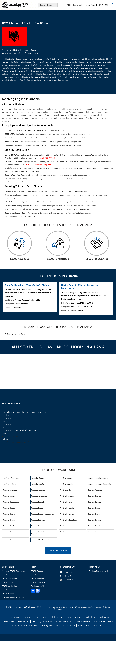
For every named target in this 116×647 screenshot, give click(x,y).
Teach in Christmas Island (41, 540)
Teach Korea (8, 621)
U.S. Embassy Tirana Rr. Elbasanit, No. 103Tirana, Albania (24, 412)
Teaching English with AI (98, 571)
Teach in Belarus (66, 502)
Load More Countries (58, 550)
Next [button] (112, 297)
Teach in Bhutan (94, 508)
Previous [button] (3, 297)
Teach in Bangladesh (11, 502)
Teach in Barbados (38, 502)
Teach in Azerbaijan (39, 496)
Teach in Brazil (93, 514)
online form (20, 334)
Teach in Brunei (9, 520)
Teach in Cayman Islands (12, 532)
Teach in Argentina (10, 490)
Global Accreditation (64, 621)
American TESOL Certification (13, 571)
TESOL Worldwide (38, 582)
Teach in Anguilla (66, 484)
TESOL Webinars (37, 578)
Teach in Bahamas (67, 496)
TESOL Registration (47, 158)
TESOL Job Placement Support (38, 164)
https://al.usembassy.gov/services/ (15, 442)
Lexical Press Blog (14, 617)
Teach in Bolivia (9, 514)
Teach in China (8, 540)
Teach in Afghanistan (11, 478)
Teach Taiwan (23, 621)
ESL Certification (32, 617)
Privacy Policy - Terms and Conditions (58, 625)
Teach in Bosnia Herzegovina (42, 514)
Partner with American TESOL (25, 625)
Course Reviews (83, 621)
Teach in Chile (93, 532)
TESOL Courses (74, 617)
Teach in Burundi (94, 520)
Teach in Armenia (38, 490)
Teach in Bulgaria (38, 520)
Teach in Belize (9, 508)
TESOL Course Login (75, 5)
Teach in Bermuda (67, 508)
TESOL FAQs (36, 575)
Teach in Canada (66, 526)
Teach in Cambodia (10, 526)
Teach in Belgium (94, 502)
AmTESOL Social (70, 580)
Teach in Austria (9, 496)
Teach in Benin (37, 508)
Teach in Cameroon (38, 526)
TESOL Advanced (8, 575)
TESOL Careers (37, 571)
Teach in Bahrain (94, 496)
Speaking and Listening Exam (13, 597)
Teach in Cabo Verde (96, 526)
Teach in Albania (37, 478)
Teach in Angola (37, 484)
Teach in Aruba (65, 490)
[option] (30, 297)
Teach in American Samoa (98, 478)
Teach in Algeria (66, 478)
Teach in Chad (65, 532)
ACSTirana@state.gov (10, 436)
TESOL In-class (8, 593)
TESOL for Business (9, 590)
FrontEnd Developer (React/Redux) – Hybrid (27, 285)
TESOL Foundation (9, 578)
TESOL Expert (7, 582)
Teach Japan (103, 617)
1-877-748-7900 (103, 5)
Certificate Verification (103, 621)
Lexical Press (90, 5)
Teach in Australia (95, 490)
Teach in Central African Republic (40, 533)
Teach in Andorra (9, 484)
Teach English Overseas (53, 617)
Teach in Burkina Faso (68, 520)
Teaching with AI (37, 586)
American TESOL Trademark (91, 625)
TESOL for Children (9, 586)
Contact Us (68, 572)
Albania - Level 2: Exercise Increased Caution (19, 50)
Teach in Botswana (67, 514)
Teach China (89, 617)
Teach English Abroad (42, 621)
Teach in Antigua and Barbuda (99, 484)
